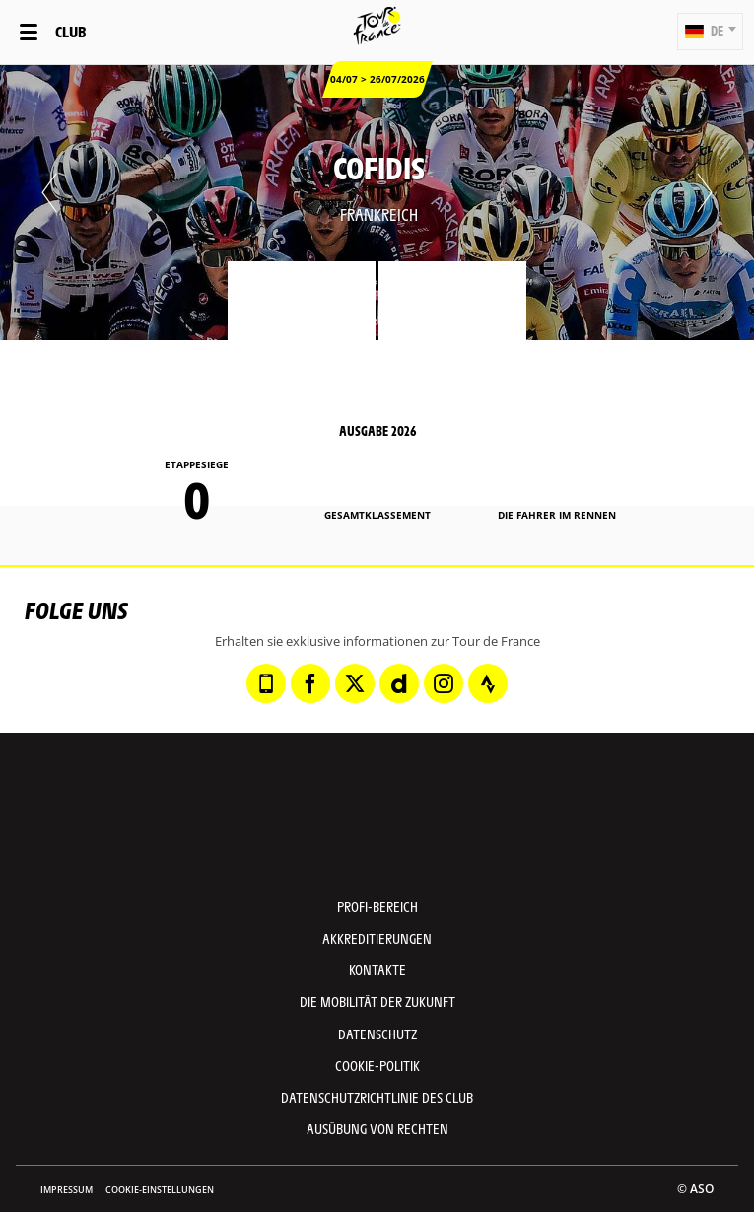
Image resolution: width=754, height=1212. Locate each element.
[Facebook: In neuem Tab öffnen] (310, 683)
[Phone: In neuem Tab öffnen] (266, 683)
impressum (66, 1189)
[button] (710, 31)
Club (70, 31)
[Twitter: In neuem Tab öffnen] (355, 683)
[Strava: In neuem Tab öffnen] (488, 683)
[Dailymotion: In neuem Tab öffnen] (399, 683)
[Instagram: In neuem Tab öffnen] (443, 683)
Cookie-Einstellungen (159, 1189)
